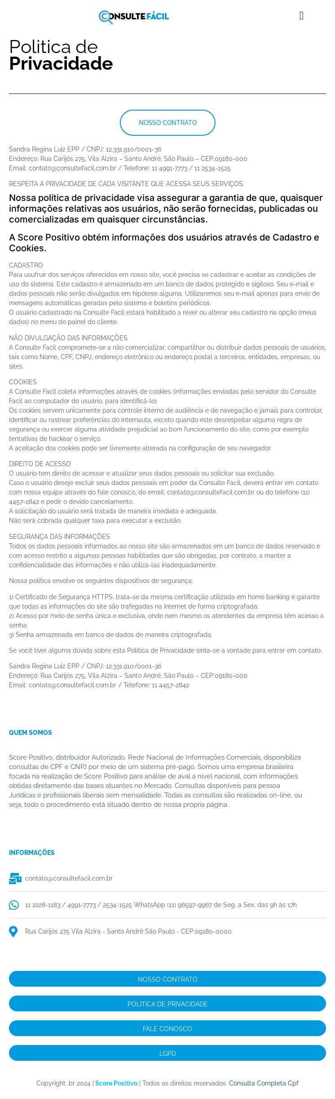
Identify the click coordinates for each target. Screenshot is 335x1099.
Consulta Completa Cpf (264, 1083)
